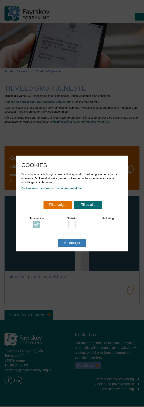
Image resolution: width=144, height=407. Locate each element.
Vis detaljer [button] (72, 243)
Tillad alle (88, 205)
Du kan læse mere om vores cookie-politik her (52, 188)
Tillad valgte (57, 205)
